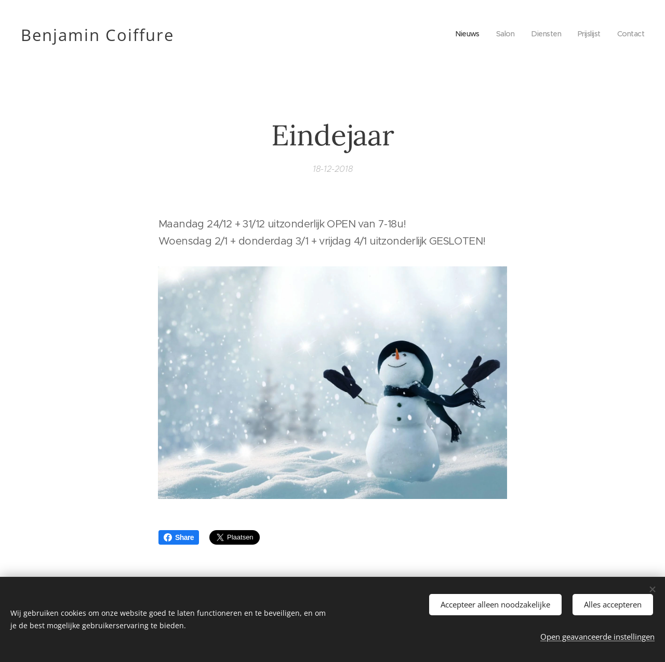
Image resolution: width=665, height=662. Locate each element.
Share (179, 537)
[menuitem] (461, 34)
